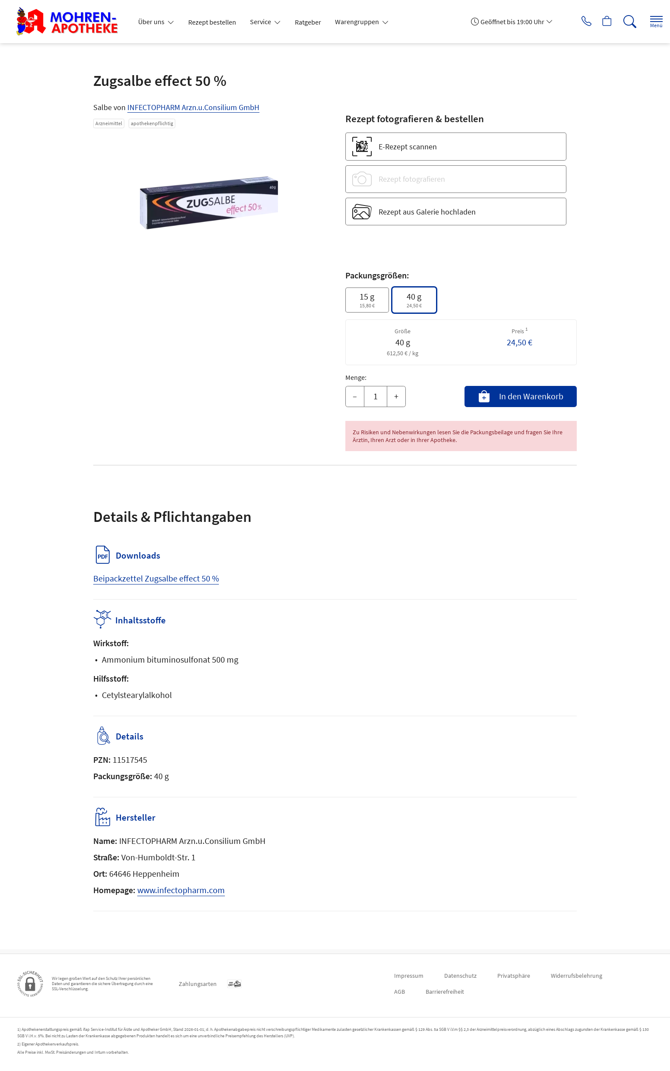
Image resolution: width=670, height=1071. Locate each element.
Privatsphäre (513, 975)
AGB (399, 991)
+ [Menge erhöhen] (396, 396)
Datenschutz (460, 975)
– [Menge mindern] (355, 396)
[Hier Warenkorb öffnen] (598, 21)
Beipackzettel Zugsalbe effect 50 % (156, 578)
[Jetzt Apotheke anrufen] (575, 21)
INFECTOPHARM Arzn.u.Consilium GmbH (193, 107)
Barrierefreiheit (445, 991)
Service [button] (261, 21)
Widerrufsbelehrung (576, 975)
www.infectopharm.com (181, 894)
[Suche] (622, 22)
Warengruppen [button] (357, 21)
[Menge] (375, 397)
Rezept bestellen (212, 22)
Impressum (408, 975)
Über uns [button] (152, 21)
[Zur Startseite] (70, 21)
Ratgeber (308, 22)
